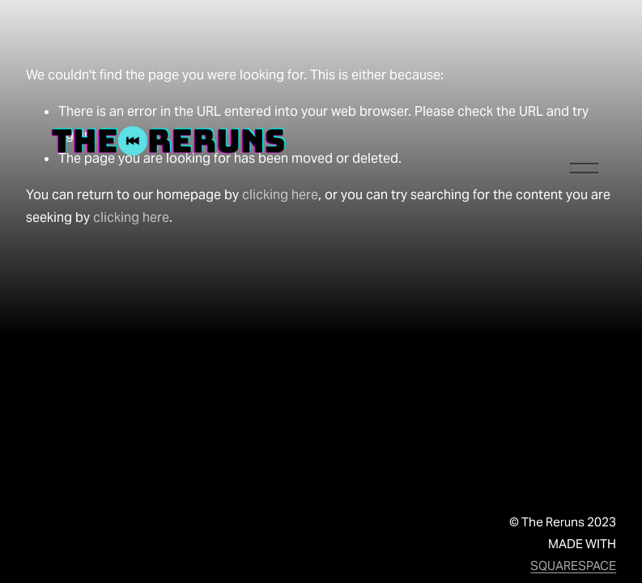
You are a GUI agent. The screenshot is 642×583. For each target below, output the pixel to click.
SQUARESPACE (573, 565)
